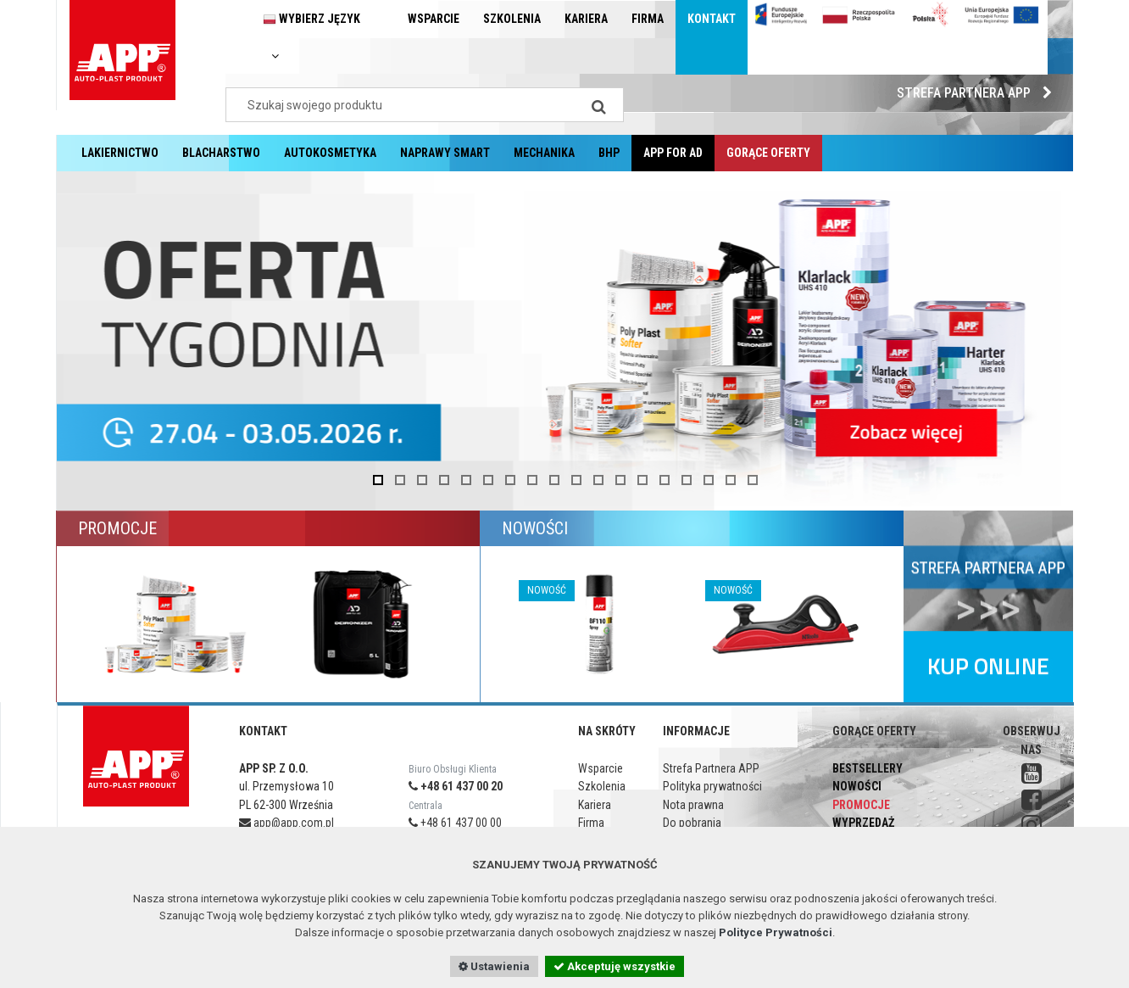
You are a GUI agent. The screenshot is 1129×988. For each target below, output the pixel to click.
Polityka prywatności (712, 786)
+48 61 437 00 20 (456, 786)
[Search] (598, 104)
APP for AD (673, 152)
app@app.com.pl (286, 822)
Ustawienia (494, 966)
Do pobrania (692, 822)
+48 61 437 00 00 (455, 822)
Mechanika (544, 152)
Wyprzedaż (863, 822)
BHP (609, 152)
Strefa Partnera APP (978, 93)
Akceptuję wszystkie (614, 966)
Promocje (861, 805)
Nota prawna (693, 805)
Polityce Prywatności (775, 932)
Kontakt (711, 18)
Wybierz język (311, 37)
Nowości (857, 786)
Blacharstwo (221, 152)
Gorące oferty (768, 152)
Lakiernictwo (120, 152)
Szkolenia (512, 18)
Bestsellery (867, 768)
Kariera (586, 18)
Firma (647, 18)
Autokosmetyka (330, 152)
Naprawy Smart (445, 152)
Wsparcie (433, 18)
